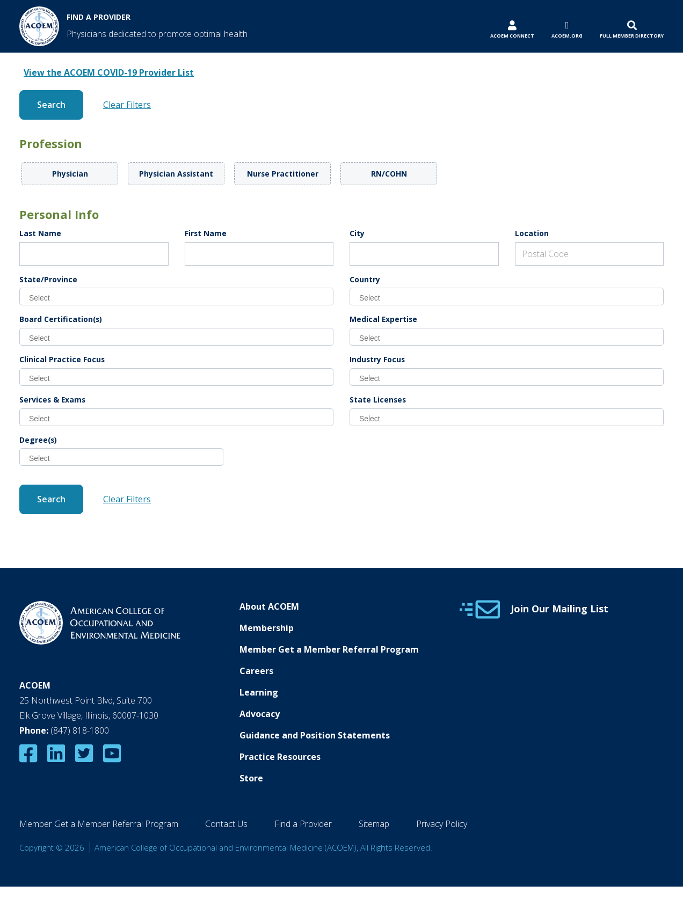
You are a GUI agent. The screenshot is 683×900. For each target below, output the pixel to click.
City (357, 233)
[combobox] (176, 296)
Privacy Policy (441, 824)
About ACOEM (269, 606)
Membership (266, 628)
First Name (206, 233)
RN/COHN (389, 174)
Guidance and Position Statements (314, 735)
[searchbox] (181, 297)
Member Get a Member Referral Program (329, 649)
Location (532, 233)
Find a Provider (303, 824)
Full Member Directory (632, 35)
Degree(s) (38, 440)
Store (251, 778)
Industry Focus (377, 359)
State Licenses (378, 399)
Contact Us (226, 824)
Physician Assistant (176, 174)
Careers (256, 671)
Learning (258, 692)
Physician (70, 174)
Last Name (40, 233)
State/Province (48, 279)
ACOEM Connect (512, 35)
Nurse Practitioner (282, 174)
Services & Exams (52, 399)
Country (365, 279)
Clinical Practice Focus (62, 359)
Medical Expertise (383, 319)
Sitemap (374, 824)
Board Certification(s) (60, 319)
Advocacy (259, 714)
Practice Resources (280, 757)
